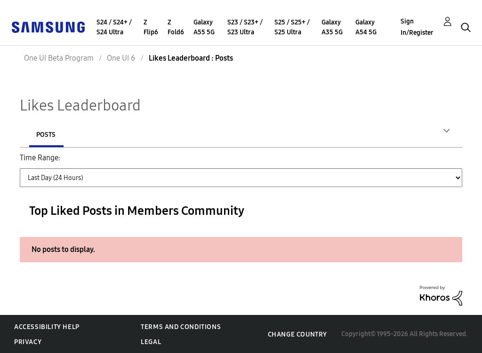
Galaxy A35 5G (332, 27)
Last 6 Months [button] (388, 163)
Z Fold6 (176, 27)
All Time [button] (122, 184)
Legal (151, 341)
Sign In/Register (417, 27)
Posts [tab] (109, 135)
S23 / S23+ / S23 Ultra (245, 27)
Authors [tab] (50, 135)
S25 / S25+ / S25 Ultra (292, 27)
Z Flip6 (151, 27)
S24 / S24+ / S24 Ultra (114, 27)
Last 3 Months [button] (327, 163)
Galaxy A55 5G (204, 27)
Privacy (27, 341)
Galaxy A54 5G (366, 27)
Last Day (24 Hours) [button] (96, 163)
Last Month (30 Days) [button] (254, 163)
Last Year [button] (79, 184)
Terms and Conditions (181, 326)
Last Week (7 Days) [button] (173, 163)
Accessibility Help (47, 326)
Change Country (297, 334)
